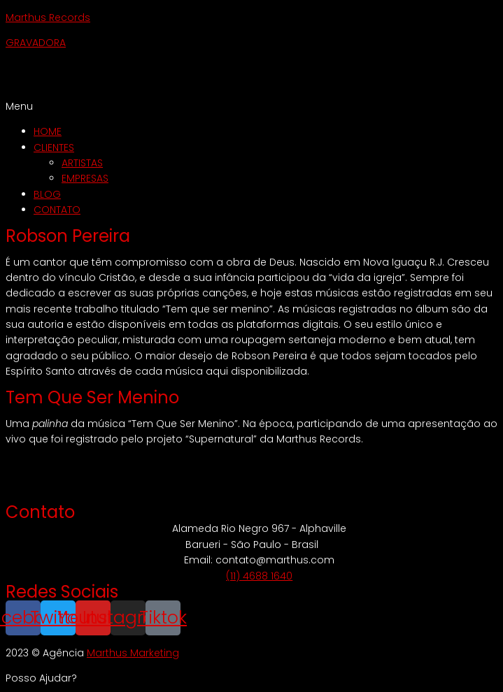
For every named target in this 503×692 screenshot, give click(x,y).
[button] (251, 106)
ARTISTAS (82, 163)
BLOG (47, 194)
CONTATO (57, 210)
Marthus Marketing (133, 653)
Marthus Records (48, 17)
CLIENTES (54, 147)
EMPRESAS (85, 178)
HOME (48, 131)
